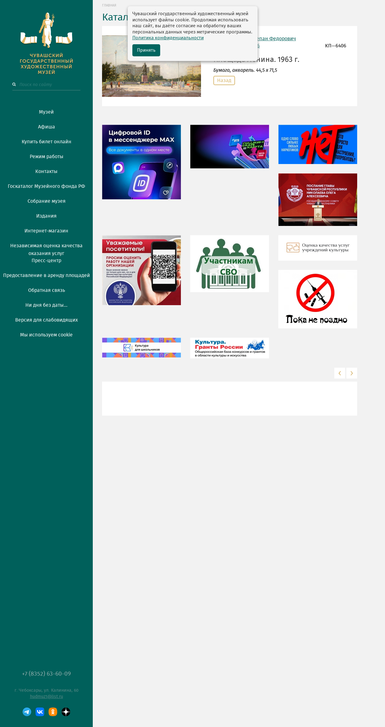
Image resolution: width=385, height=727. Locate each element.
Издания (46, 216)
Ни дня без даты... (46, 305)
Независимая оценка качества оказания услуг (46, 248)
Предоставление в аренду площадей (46, 275)
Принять (146, 50)
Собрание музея (47, 201)
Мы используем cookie (46, 334)
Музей (46, 112)
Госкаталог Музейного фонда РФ (46, 186)
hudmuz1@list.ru (46, 697)
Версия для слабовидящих (46, 320)
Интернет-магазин (46, 230)
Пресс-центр (46, 260)
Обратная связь (46, 290)
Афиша (46, 126)
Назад (224, 80)
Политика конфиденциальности (168, 38)
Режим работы (46, 156)
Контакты (46, 171)
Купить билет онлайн (46, 141)
